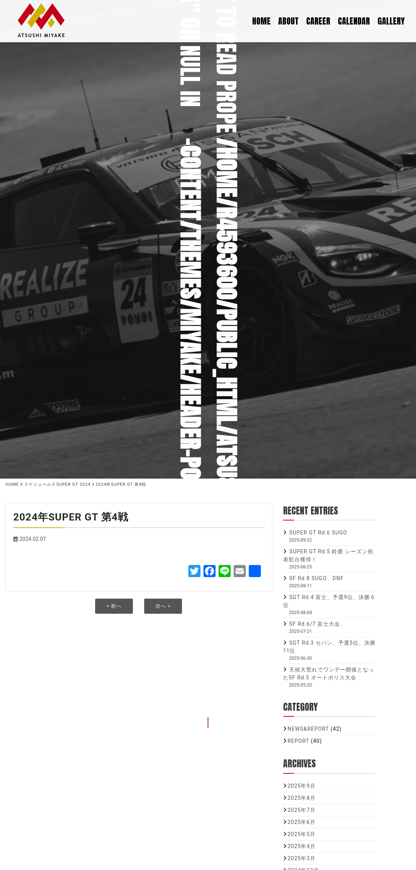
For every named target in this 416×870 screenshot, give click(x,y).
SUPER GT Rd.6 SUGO (318, 533)
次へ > (163, 606)
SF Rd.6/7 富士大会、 (317, 624)
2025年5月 (302, 834)
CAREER (318, 20)
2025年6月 (302, 822)
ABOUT (288, 20)
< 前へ (114, 606)
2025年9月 (302, 786)
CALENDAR (354, 20)
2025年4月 (302, 846)
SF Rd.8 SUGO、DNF (316, 578)
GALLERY (391, 20)
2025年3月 (302, 858)
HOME (261, 20)
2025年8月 (302, 798)
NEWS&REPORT (308, 729)
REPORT (298, 741)
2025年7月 (302, 810)
